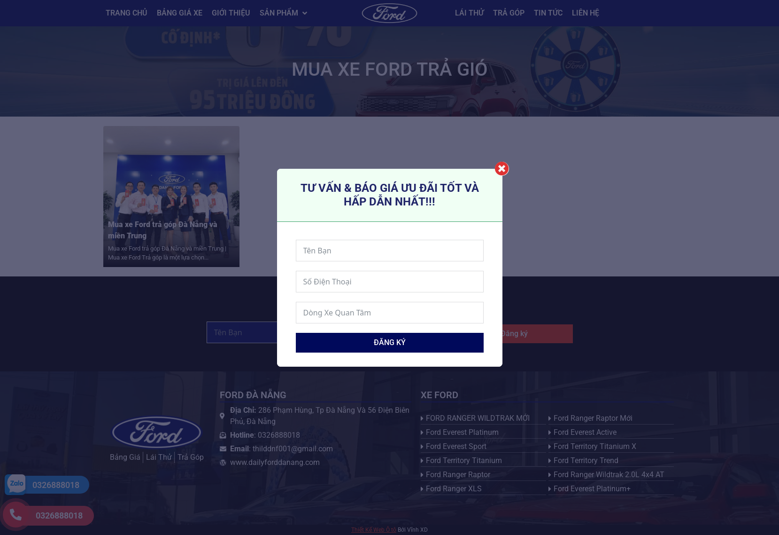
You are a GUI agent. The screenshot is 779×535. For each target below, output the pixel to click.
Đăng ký (390, 342)
